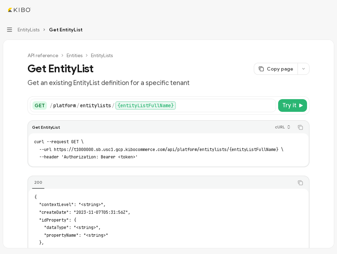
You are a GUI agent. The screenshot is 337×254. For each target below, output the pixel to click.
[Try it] (292, 105)
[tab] (38, 182)
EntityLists (102, 55)
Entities (74, 55)
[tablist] (161, 183)
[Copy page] (276, 69)
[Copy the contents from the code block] (300, 127)
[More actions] (327, 10)
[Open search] (314, 10)
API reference (42, 55)
